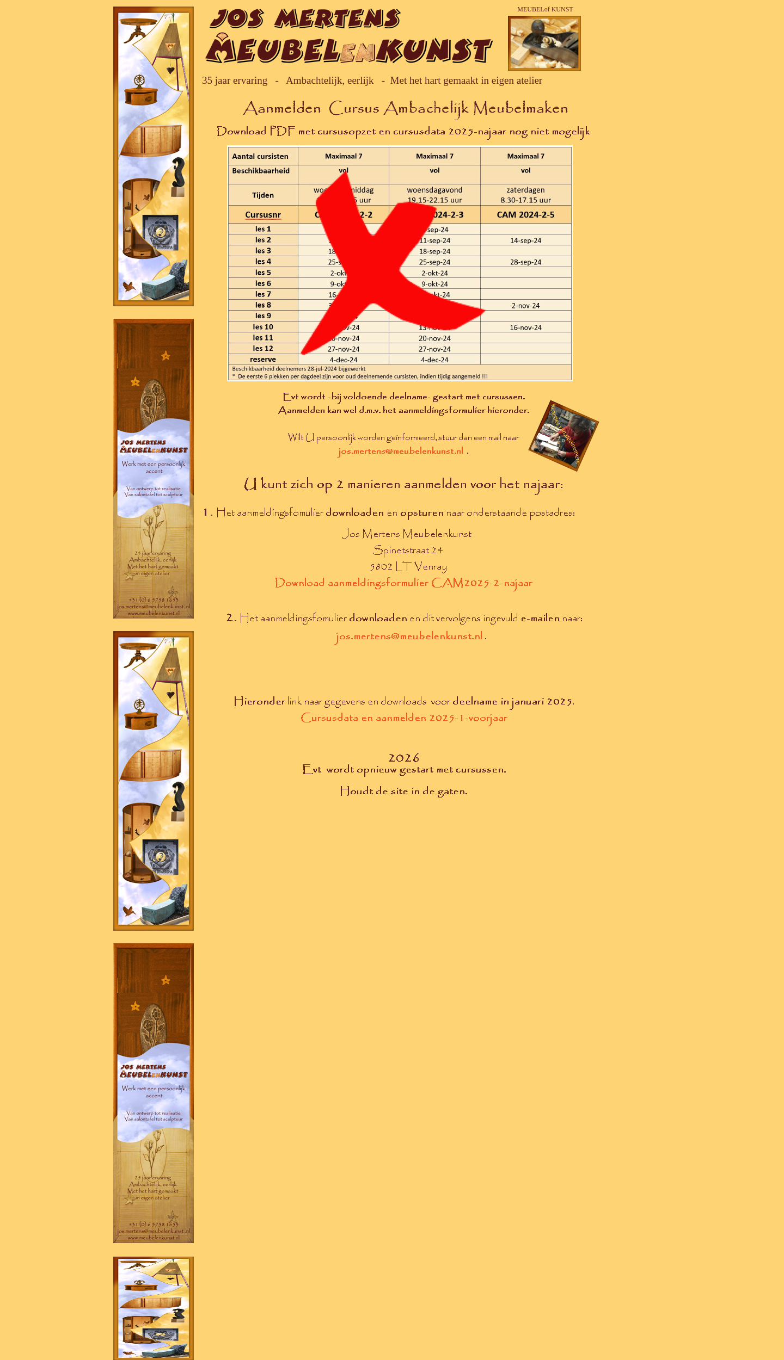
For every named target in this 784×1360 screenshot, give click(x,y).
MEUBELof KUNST (545, 9)
